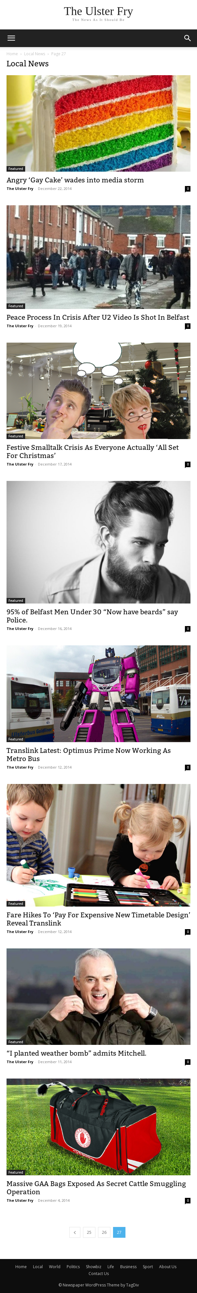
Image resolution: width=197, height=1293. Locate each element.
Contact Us (99, 1273)
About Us (167, 1266)
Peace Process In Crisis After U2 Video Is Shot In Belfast (98, 317)
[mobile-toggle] (11, 38)
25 (89, 1232)
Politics (73, 1266)
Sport (148, 1266)
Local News (34, 54)
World (54, 1266)
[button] (188, 38)
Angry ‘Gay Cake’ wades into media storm (75, 180)
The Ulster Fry (20, 188)
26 (104, 1232)
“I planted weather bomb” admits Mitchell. (76, 1053)
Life (110, 1266)
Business (128, 1266)
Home (12, 54)
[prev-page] (74, 1232)
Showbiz (93, 1266)
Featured (15, 168)
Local (38, 1266)
